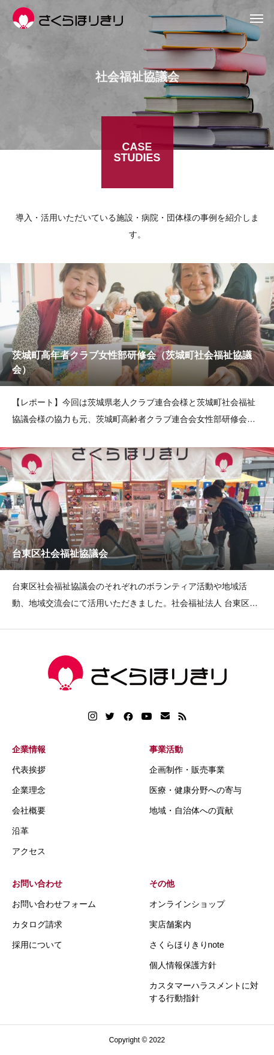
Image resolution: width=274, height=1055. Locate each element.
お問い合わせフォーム (54, 904)
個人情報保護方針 (182, 965)
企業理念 (29, 790)
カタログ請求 (37, 924)
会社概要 (29, 810)
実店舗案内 (170, 924)
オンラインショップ (187, 904)
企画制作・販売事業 (187, 769)
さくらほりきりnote (186, 945)
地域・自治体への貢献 (191, 810)
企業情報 (29, 749)
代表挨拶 (29, 769)
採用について (37, 945)
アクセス (29, 851)
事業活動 (166, 749)
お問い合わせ (37, 883)
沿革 (20, 831)
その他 (161, 883)
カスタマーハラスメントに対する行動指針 (203, 992)
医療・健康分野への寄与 (195, 790)
